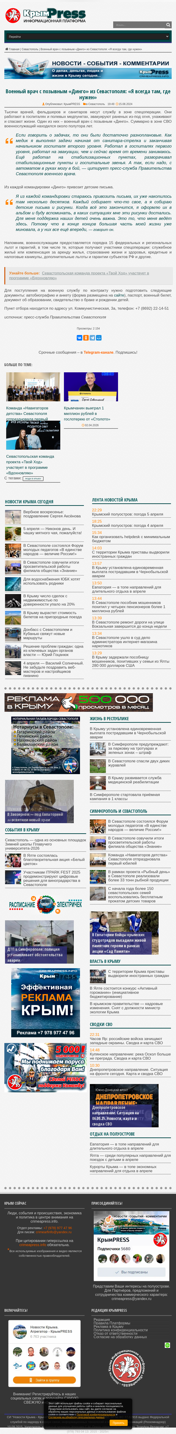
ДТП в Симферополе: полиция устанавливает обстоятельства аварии (35, 954)
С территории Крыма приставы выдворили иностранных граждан (131, 554)
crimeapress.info (32, 1245)
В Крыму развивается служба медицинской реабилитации (134, 780)
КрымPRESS (72, 104)
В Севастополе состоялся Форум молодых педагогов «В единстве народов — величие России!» (53, 549)
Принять (118, 1423)
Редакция (102, 1320)
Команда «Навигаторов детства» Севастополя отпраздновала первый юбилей (138, 859)
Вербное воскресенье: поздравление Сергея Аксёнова (52, 514)
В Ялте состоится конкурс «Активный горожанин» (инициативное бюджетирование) (123, 992)
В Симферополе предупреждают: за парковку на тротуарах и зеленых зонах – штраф (138, 748)
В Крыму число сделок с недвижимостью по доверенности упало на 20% (49, 600)
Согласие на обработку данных (120, 1337)
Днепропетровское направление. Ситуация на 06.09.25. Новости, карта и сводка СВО (115, 1116)
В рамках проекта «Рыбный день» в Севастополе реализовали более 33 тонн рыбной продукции (139, 876)
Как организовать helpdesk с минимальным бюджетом (131, 539)
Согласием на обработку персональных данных (76, 1417)
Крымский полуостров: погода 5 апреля (127, 514)
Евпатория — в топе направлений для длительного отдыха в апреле (126, 589)
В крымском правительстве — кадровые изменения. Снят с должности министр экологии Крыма (126, 1008)
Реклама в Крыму (109, 1327)
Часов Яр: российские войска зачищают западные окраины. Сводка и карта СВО (126, 1041)
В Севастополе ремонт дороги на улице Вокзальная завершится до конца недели (129, 624)
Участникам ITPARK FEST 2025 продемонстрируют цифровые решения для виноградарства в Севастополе (51, 878)
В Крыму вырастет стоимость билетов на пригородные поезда (52, 615)
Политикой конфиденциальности (96, 1414)
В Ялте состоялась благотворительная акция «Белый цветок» (54, 859)
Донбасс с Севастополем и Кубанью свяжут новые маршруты (47, 633)
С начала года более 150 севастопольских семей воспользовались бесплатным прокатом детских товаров (135, 894)
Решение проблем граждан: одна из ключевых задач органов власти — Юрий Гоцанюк (53, 650)
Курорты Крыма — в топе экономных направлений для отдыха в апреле (123, 1169)
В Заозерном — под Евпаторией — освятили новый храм (35, 816)
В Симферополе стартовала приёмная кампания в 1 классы (125, 797)
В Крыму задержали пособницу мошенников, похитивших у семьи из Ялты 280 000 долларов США (130, 661)
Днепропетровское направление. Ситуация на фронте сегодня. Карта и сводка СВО (129, 1071)
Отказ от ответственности (116, 1333)
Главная (11, 49)
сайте (119, 295)
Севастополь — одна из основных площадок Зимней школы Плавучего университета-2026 (45, 844)
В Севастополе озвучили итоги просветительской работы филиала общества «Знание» (51, 566)
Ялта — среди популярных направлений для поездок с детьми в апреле (130, 1157)
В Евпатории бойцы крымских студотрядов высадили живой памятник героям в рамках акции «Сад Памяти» (119, 943)
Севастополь (30, 49)
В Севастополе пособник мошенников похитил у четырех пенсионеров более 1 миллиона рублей (128, 606)
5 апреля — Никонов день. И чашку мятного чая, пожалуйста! (52, 531)
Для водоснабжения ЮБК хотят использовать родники (51, 581)
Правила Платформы (112, 1323)
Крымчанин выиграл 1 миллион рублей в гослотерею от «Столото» (87, 413)
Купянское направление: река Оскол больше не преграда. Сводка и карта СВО (130, 1056)
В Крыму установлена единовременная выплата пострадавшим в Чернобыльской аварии (130, 571)
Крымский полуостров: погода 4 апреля (127, 525)
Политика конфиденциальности (121, 1330)
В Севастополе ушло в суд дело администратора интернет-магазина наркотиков (124, 641)
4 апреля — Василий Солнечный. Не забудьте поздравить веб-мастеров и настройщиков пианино (53, 669)
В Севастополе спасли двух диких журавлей (139, 763)
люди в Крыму (33, 479)
